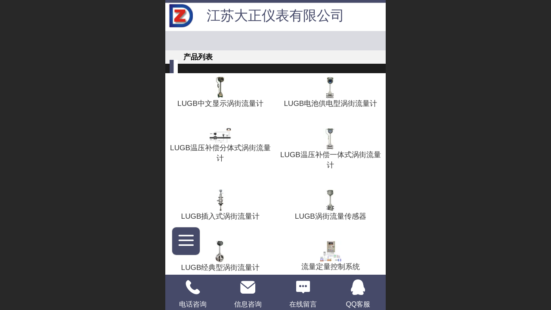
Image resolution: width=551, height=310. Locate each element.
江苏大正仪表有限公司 (275, 15)
